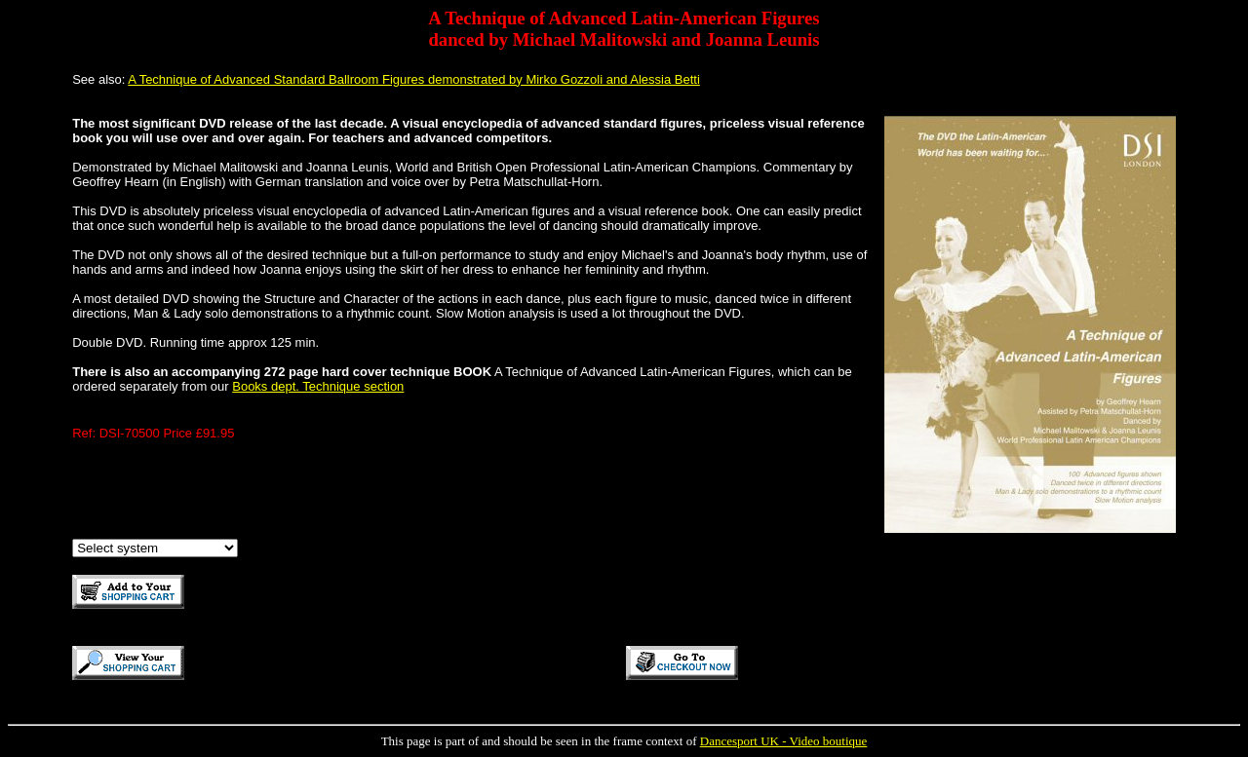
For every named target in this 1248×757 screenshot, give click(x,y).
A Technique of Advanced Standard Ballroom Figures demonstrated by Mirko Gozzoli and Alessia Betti (414, 79)
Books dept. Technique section (318, 386)
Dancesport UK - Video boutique (784, 741)
